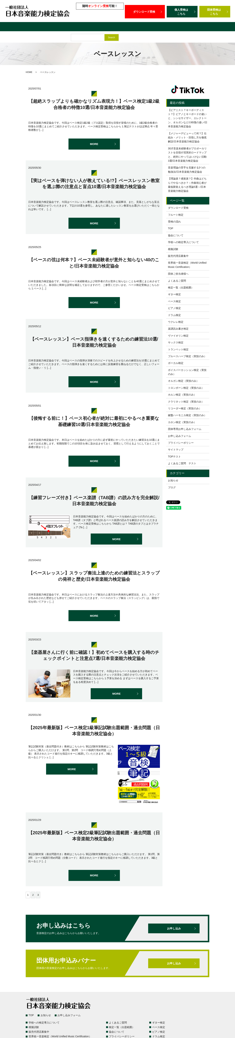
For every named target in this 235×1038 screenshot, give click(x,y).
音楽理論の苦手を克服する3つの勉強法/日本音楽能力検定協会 (186, 169)
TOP (170, 228)
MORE (94, 144)
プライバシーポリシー (181, 442)
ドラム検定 (174, 315)
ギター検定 (174, 294)
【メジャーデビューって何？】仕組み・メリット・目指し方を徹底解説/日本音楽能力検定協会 (187, 137)
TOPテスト (174, 456)
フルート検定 (175, 214)
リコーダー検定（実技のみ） (184, 408)
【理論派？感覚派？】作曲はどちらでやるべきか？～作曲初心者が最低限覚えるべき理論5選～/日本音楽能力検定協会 (187, 184)
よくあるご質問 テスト (182, 463)
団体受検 (215, 12)
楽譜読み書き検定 (178, 328)
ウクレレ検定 (175, 321)
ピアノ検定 (174, 308)
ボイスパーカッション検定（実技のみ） (187, 372)
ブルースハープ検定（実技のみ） (187, 356)
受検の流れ (174, 221)
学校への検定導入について (76, 27)
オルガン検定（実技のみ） (183, 380)
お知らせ (173, 480)
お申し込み (174, 928)
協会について (175, 235)
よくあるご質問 (45, 27)
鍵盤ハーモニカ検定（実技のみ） (187, 415)
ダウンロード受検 (145, 11)
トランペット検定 (178, 349)
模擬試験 (103, 27)
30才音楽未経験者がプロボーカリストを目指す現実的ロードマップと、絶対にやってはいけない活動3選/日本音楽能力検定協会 (187, 154)
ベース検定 (174, 301)
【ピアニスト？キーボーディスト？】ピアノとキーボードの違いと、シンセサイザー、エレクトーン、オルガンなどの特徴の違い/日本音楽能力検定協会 (187, 118)
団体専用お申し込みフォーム (184, 429)
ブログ (172, 487)
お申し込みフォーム (179, 435)
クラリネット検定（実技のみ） (186, 401)
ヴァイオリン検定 (178, 335)
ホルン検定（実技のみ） (182, 394)
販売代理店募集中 (124, 27)
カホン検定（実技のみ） (182, 422)
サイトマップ (175, 449)
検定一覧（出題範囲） (16, 27)
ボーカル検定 (175, 363)
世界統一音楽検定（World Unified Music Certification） (177, 27)
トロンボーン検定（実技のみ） (186, 387)
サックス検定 (175, 342)
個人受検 (182, 12)
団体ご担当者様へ (13, 37)
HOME (29, 72)
